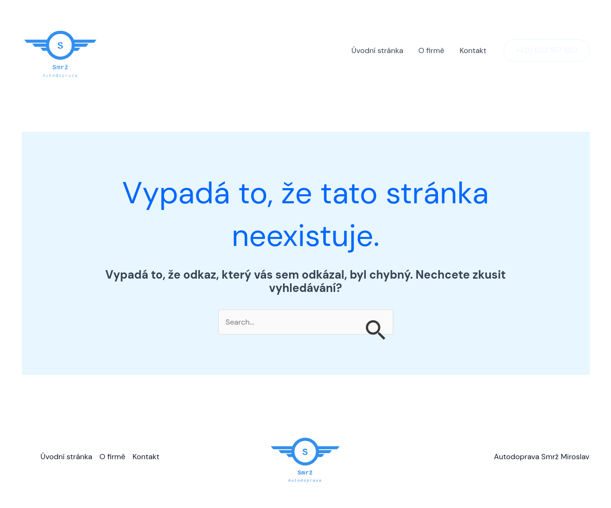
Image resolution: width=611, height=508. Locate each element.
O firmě (431, 50)
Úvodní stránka (377, 50)
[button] (547, 50)
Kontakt (473, 50)
